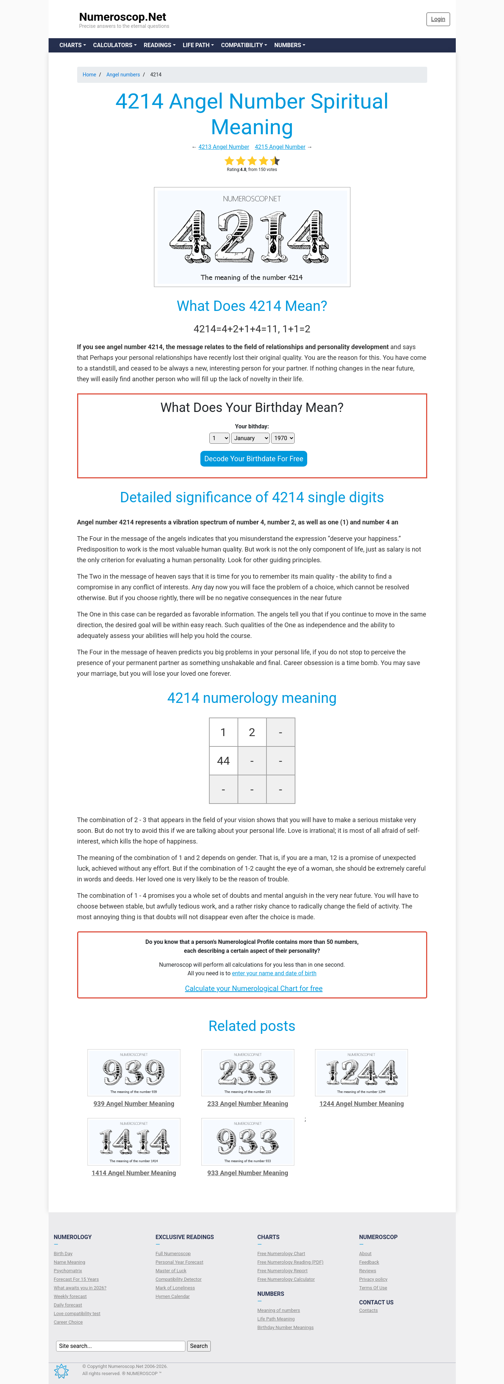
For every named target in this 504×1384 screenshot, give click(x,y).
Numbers (287, 45)
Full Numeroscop (173, 1253)
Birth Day (63, 1253)
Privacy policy (373, 1279)
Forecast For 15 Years (76, 1279)
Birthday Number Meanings (286, 1327)
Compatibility (242, 45)
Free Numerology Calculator (286, 1279)
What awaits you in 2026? (80, 1287)
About (365, 1253)
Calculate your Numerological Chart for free (254, 988)
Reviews (367, 1270)
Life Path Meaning (276, 1319)
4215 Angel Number (280, 147)
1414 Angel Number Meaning (134, 1173)
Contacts (368, 1310)
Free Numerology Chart (281, 1253)
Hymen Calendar (173, 1296)
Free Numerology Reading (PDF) (291, 1262)
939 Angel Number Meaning (134, 1103)
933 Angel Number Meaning (248, 1173)
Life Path (196, 45)
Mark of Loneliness (175, 1287)
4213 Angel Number (224, 147)
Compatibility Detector (179, 1279)
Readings (157, 45)
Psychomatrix (68, 1270)
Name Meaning (69, 1262)
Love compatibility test (77, 1313)
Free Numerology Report (283, 1270)
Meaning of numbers (279, 1310)
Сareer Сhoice (68, 1322)
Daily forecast (68, 1305)
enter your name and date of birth (274, 973)
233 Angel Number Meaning (248, 1103)
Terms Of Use (373, 1287)
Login (438, 19)
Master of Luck (171, 1270)
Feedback (369, 1262)
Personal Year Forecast (180, 1262)
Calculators (113, 45)
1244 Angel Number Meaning (361, 1103)
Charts (71, 45)
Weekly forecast (70, 1296)
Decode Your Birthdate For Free (253, 458)
